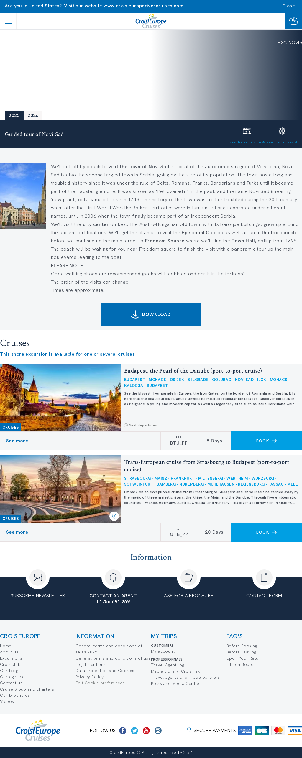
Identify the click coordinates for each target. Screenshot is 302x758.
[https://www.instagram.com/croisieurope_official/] (158, 730)
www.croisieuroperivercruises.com (143, 6)
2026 (33, 115)
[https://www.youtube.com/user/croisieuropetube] (146, 730)
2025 (14, 115)
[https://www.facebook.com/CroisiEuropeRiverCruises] (122, 730)
